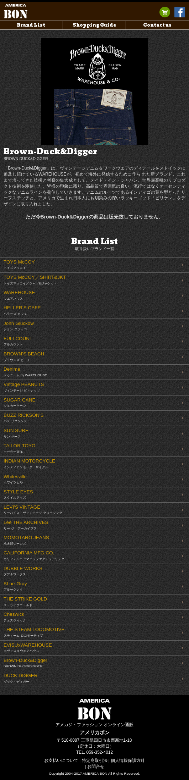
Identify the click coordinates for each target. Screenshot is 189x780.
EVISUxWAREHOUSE (28, 647)
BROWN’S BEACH (24, 356)
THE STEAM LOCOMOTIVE (34, 632)
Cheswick (15, 617)
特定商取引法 (94, 760)
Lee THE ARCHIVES (26, 525)
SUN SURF (16, 433)
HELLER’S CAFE (22, 310)
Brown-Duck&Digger (25, 663)
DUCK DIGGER (21, 678)
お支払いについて (61, 760)
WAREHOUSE (19, 295)
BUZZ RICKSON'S (23, 418)
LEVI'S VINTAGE (33, 509)
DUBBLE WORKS (23, 571)
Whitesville (15, 479)
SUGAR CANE (20, 402)
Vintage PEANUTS (24, 387)
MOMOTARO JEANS (26, 540)
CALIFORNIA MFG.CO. (34, 555)
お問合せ (95, 766)
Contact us (157, 25)
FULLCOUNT (18, 341)
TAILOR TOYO (20, 448)
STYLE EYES (18, 494)
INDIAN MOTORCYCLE (29, 463)
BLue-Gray (15, 586)
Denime (25, 371)
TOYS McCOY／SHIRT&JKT (35, 280)
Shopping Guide (94, 25)
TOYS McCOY (19, 264)
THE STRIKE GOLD (25, 601)
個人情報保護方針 (128, 760)
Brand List (31, 25)
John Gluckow (19, 326)
